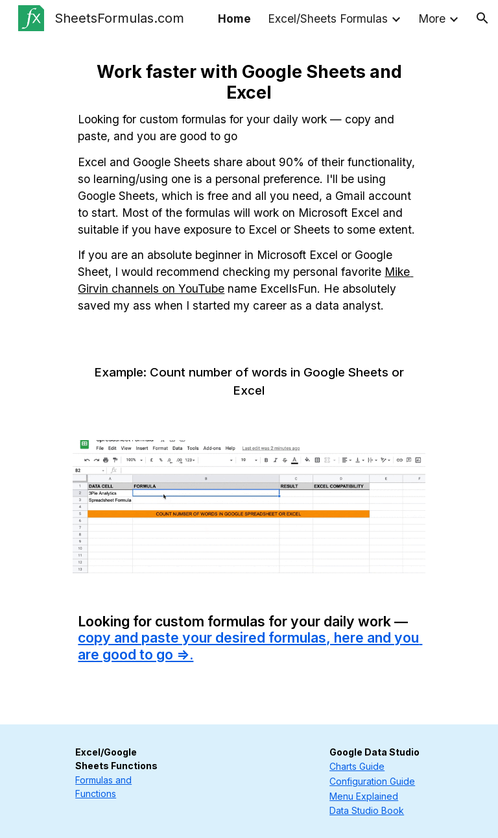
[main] (249, 187)
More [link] (431, 18)
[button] (482, 18)
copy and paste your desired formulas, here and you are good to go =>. (250, 646)
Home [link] (234, 18)
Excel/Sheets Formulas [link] (328, 18)
